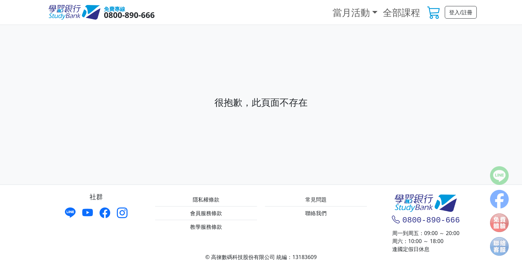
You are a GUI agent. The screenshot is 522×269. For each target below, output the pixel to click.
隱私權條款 (206, 199)
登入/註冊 (460, 12)
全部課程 (401, 12)
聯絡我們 (316, 213)
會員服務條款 (206, 213)
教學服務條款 (206, 226)
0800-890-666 (129, 14)
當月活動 (351, 12)
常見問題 (316, 199)
